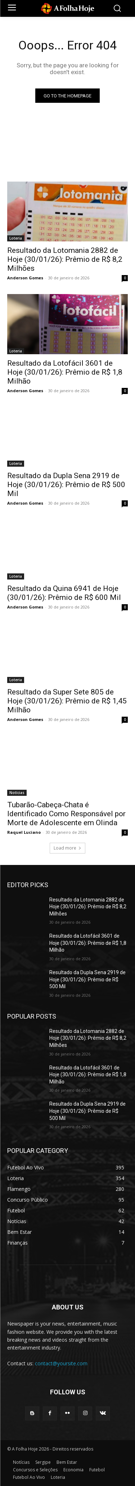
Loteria (15, 238)
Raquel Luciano (24, 832)
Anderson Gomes (25, 277)
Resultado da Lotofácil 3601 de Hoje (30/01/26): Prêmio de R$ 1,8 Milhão (64, 372)
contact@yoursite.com (61, 1363)
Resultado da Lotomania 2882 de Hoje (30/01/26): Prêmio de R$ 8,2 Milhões (64, 259)
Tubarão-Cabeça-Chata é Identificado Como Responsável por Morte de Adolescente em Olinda (66, 813)
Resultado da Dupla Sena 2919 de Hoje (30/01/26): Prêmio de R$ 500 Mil (66, 484)
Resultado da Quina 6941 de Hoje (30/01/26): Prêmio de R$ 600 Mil (64, 593)
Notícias (16, 792)
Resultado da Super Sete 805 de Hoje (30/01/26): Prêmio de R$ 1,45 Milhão (67, 701)
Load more (67, 848)
